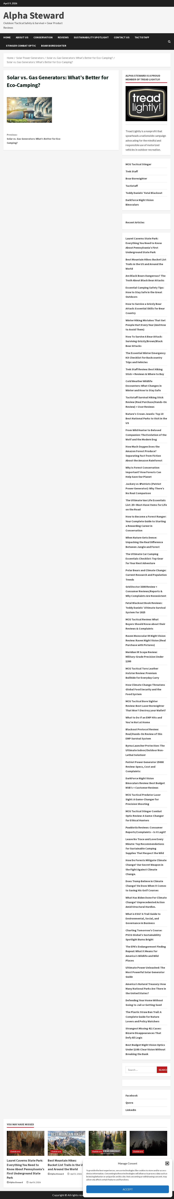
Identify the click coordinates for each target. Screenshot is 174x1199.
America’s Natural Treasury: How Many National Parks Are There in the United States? (146, 988)
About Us (22, 37)
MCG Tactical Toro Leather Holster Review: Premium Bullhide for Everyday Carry (142, 673)
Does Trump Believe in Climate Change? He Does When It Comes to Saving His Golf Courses (146, 885)
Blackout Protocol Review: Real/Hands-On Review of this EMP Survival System (144, 734)
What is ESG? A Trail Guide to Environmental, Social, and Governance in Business (143, 918)
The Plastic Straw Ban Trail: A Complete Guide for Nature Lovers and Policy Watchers (143, 1016)
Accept (128, 1189)
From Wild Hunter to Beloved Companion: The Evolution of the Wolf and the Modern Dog (146, 434)
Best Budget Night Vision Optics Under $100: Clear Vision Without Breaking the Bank (145, 1049)
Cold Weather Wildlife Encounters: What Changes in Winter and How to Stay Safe (144, 385)
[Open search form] (169, 41)
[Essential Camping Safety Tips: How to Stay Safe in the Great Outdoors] (148, 1143)
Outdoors (15, 1151)
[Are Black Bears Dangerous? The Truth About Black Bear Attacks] (107, 1143)
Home (7, 37)
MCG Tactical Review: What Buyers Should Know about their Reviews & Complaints (145, 624)
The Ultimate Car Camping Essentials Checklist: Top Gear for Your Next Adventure (144, 558)
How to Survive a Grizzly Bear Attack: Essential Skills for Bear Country (145, 308)
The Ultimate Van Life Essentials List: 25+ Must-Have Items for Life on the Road (146, 505)
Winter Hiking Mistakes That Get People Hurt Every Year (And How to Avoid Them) (146, 325)
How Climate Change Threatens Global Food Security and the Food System (145, 689)
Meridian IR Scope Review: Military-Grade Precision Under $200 (144, 656)
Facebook (132, 1095)
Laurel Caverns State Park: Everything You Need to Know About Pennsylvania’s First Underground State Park (25, 1169)
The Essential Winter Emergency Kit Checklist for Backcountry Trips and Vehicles (146, 357)
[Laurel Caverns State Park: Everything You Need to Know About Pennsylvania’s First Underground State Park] (25, 1143)
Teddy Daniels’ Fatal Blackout (144, 193)
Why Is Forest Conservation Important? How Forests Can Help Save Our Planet (143, 472)
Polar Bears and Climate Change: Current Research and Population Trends (146, 574)
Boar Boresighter (53, 45)
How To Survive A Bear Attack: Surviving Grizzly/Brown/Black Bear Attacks (144, 341)
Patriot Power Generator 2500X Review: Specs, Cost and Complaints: (145, 766)
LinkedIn (131, 1110)
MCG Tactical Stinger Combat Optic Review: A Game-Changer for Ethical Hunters (145, 815)
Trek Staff (132, 171)
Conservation (43, 37)
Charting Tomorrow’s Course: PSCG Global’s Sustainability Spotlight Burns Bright (144, 935)
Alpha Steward (33, 15)
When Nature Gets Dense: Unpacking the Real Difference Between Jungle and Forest (144, 542)
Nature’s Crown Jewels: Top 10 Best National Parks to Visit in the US (146, 418)
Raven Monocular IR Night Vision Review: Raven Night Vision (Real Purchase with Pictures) (146, 640)
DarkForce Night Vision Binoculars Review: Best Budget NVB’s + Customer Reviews (145, 783)
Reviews (63, 37)
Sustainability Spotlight (91, 37)
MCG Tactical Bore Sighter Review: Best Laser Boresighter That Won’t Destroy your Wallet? (146, 705)
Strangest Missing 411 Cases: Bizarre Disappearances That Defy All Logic (143, 1033)
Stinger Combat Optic (21, 45)
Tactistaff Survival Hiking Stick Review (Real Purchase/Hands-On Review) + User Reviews (146, 402)
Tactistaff (142, 37)
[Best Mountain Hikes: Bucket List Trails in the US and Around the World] (66, 1143)
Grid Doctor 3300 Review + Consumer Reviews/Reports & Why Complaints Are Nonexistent (146, 591)
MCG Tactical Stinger (138, 164)
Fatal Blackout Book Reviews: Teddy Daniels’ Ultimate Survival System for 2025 (146, 607)
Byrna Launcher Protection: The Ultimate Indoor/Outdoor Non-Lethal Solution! (145, 750)
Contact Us (121, 37)
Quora (129, 1102)
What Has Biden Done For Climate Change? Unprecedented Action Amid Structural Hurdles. (146, 902)
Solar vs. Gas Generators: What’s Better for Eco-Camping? (34, 140)
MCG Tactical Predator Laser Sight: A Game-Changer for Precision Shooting (143, 799)
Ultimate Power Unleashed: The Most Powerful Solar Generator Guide (145, 972)
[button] (167, 1163)
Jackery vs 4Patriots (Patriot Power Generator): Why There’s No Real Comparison (145, 488)
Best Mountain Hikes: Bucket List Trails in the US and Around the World (146, 264)
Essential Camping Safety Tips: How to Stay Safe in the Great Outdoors (145, 292)
